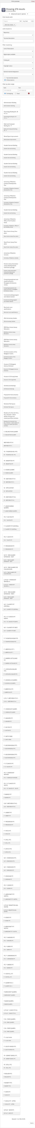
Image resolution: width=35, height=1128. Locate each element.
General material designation (11, 71)
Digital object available (9, 54)
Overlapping (8, 93)
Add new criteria (10, 25)
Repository (6, 32)
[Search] (11, 21)
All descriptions (9, 80)
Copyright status (8, 66)
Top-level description (9, 38)
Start (5, 88)
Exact (17, 93)
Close (32, 1)
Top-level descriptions (11, 78)
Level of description (9, 48)
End (20, 88)
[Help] (28, 93)
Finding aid (6, 60)
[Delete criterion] (32, 21)
